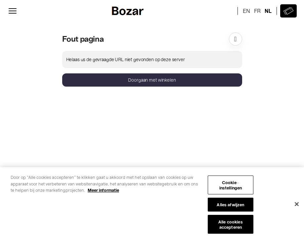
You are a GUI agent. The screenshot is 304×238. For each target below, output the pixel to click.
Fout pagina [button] (83, 38)
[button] (152, 80)
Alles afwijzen (230, 206)
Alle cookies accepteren (230, 226)
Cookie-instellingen (230, 187)
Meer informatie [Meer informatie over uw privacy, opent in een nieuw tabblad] (103, 191)
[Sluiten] (296, 206)
